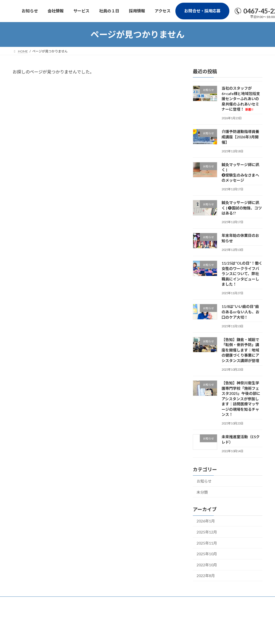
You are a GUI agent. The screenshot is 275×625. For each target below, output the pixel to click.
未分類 (202, 492)
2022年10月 (207, 565)
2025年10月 (207, 554)
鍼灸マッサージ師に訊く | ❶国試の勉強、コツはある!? (242, 208)
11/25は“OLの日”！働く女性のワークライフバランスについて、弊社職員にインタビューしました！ (242, 273)
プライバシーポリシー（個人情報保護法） (48, 601)
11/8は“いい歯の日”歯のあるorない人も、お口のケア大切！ (240, 311)
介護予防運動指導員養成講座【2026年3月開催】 (240, 137)
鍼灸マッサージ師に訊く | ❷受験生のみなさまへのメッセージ (240, 172)
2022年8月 (206, 576)
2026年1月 (206, 521)
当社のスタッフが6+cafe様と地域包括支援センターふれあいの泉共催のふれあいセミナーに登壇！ (241, 98)
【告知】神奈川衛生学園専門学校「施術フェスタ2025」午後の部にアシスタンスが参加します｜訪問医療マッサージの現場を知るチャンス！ (241, 399)
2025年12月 (207, 532)
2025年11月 (207, 543)
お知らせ (204, 481)
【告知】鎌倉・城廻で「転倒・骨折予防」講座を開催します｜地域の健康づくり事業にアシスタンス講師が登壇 (240, 350)
